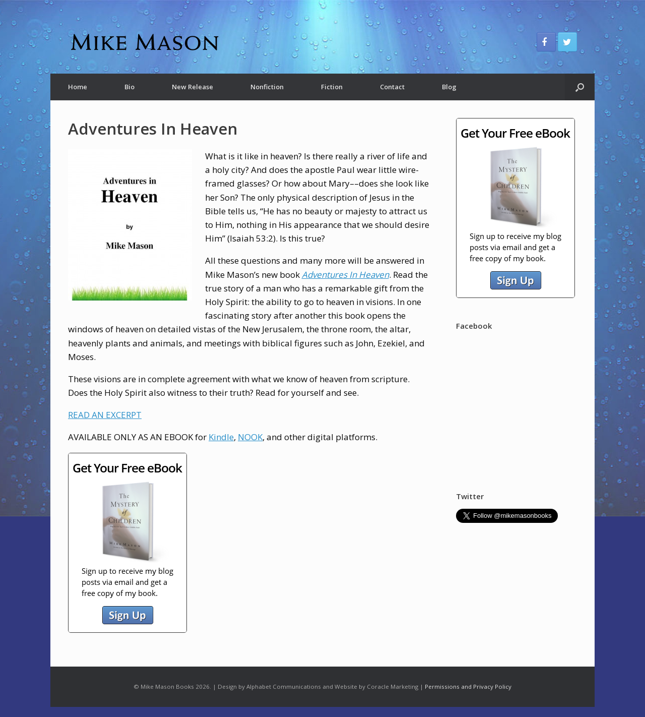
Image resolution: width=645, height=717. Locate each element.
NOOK (250, 437)
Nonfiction (267, 86)
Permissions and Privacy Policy (468, 686)
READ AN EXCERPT (105, 415)
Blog (449, 86)
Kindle (221, 437)
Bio (129, 86)
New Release (192, 86)
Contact (392, 86)
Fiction (332, 86)
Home (77, 86)
